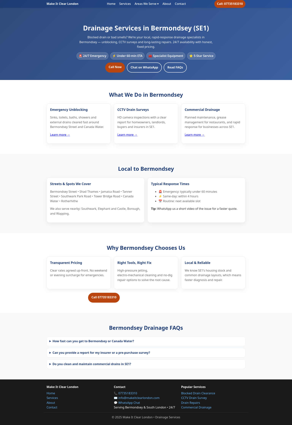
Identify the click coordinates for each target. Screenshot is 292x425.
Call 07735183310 (103, 297)
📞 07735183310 (125, 393)
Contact (180, 4)
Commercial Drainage (196, 407)
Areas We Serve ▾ (147, 4)
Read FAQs (175, 67)
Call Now (115, 67)
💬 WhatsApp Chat (127, 403)
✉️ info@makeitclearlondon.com (136, 398)
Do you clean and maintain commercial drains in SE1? (92, 364)
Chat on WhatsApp (144, 67)
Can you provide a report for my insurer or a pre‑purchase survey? (101, 353)
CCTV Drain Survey (194, 398)
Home (111, 4)
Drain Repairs (190, 403)
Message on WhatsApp (142, 298)
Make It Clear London (62, 4)
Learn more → (60, 135)
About (166, 4)
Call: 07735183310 (230, 4)
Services (125, 4)
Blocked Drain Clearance (198, 393)
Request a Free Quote (184, 298)
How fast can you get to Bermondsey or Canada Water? (93, 341)
